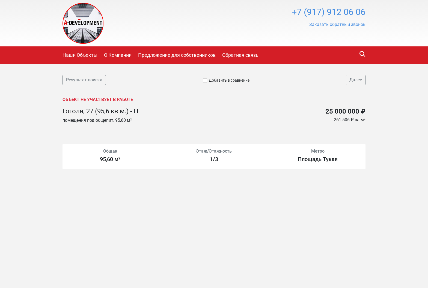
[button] (337, 24)
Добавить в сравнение (229, 80)
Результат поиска (84, 79)
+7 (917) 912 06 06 (328, 12)
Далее (355, 79)
